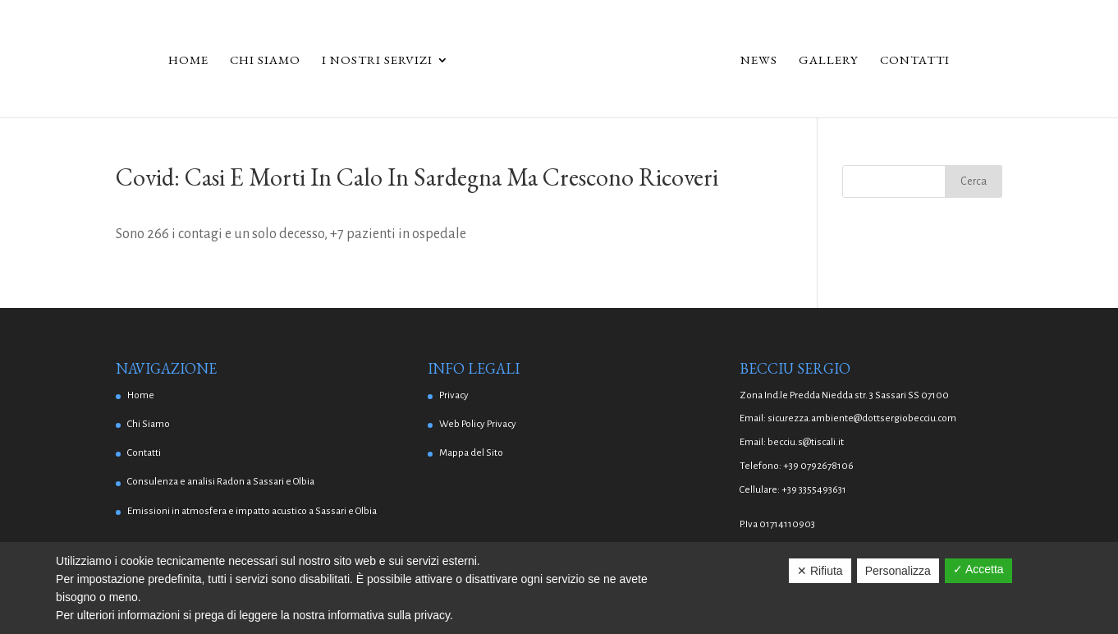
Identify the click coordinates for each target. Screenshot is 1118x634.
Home (188, 60)
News (758, 60)
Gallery (829, 60)
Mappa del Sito (471, 453)
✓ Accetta (978, 569)
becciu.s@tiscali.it (805, 442)
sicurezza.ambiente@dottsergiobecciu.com (861, 418)
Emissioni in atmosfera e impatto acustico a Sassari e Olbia (252, 511)
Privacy (454, 395)
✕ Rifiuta (820, 570)
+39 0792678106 (818, 466)
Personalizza (898, 570)
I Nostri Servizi (377, 60)
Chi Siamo (265, 60)
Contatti (915, 60)
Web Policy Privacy (477, 424)
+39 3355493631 (813, 490)
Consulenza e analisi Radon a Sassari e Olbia (220, 481)
